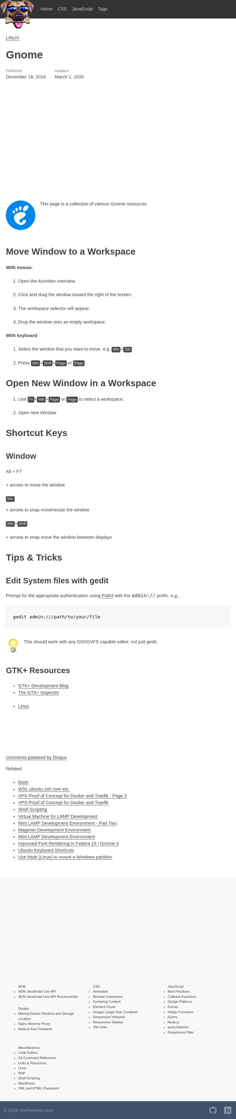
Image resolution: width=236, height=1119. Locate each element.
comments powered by (36, 756)
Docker (23, 1008)
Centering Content (106, 1001)
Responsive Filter (181, 1032)
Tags (103, 8)
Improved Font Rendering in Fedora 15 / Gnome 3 (68, 842)
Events (173, 1006)
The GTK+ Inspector (38, 691)
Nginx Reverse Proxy (34, 1023)
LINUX (12, 37)
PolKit (108, 595)
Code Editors (28, 1052)
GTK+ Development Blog (43, 685)
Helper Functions (181, 1011)
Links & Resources (32, 1062)
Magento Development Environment (54, 829)
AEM (22, 986)
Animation (100, 991)
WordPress (26, 1083)
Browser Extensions (108, 996)
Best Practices (179, 991)
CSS (62, 8)
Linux (23, 705)
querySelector (178, 1026)
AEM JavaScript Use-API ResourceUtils (48, 996)
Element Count (104, 1006)
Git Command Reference (37, 1057)
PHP (21, 1072)
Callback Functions (182, 996)
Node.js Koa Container (35, 1028)
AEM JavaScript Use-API (37, 991)
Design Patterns (180, 1001)
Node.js (173, 1021)
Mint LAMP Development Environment (56, 836)
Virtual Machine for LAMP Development (57, 815)
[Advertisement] (118, 140)
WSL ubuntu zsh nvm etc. (44, 788)
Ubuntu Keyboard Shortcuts (46, 849)
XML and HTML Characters (38, 1087)
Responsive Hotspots (109, 1016)
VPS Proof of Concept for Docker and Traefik (63, 802)
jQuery (173, 1016)
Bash (23, 781)
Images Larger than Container (115, 1011)
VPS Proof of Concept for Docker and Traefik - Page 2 (72, 795)
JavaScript (82, 8)
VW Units (100, 1026)
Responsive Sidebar (108, 1021)
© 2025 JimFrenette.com (28, 1109)
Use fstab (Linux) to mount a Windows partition (65, 856)
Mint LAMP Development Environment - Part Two (67, 822)
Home (47, 8)
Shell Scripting (32, 808)
